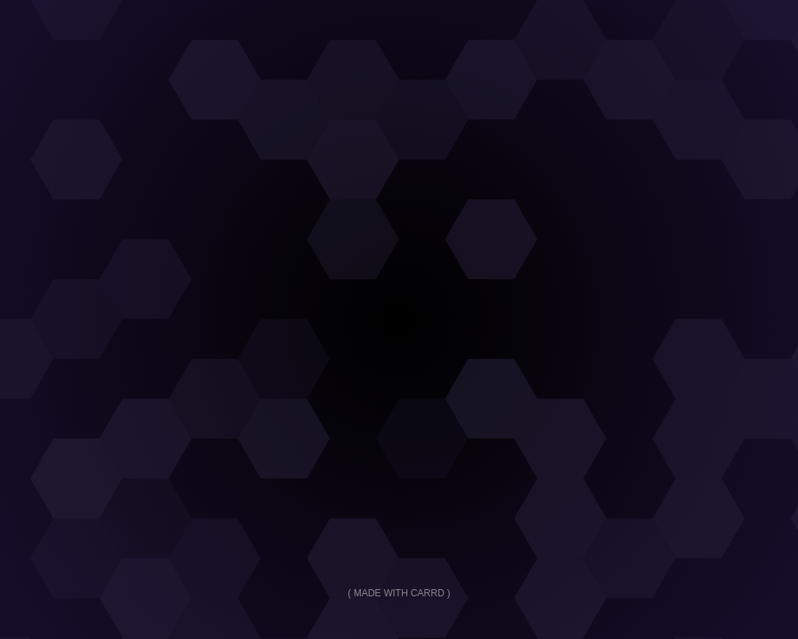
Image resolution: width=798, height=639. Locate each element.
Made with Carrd (399, 593)
